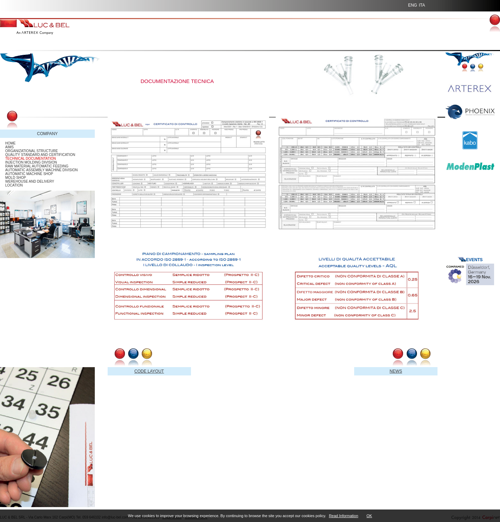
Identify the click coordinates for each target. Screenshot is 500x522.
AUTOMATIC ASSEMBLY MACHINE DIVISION (41, 170)
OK (369, 516)
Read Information (343, 516)
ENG (412, 5)
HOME (10, 143)
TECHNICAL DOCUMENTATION (30, 158)
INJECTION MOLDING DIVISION (31, 162)
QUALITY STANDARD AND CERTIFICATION (40, 155)
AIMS (9, 147)
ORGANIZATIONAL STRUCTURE (31, 151)
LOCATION (14, 185)
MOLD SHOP (15, 178)
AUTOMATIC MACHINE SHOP (29, 174)
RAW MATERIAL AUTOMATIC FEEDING (36, 166)
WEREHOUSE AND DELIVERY (29, 181)
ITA (422, 5)
